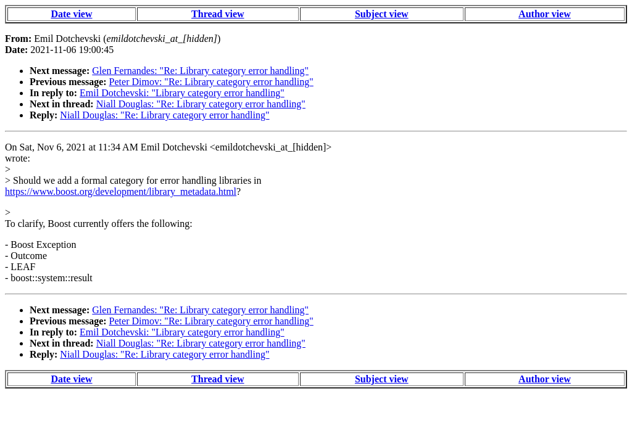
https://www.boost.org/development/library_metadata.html (120, 191)
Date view (71, 14)
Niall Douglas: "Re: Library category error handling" (201, 104)
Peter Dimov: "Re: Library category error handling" (211, 81)
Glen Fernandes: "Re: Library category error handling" (200, 70)
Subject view (382, 14)
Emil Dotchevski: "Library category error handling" (182, 93)
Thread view (217, 14)
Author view (544, 14)
